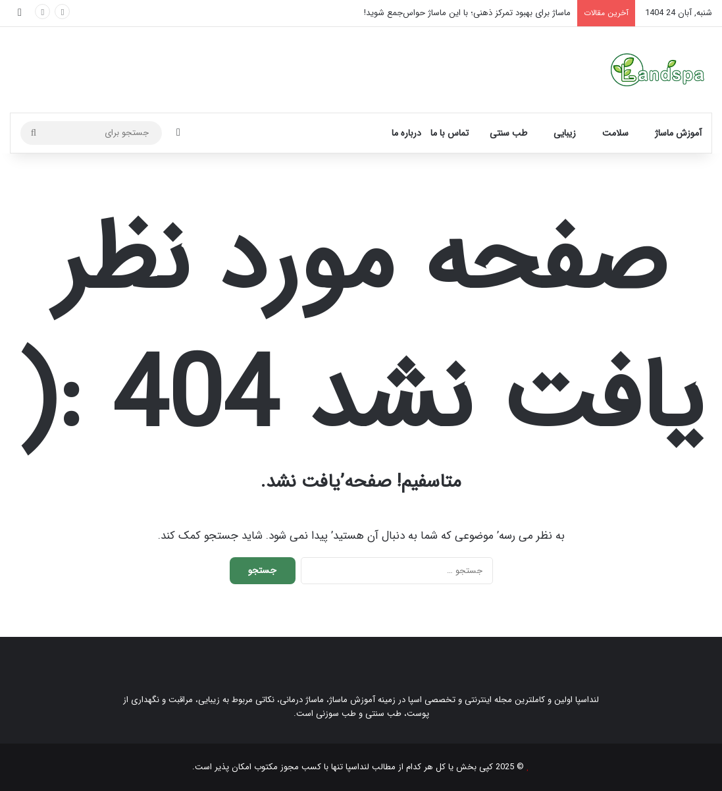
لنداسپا (357, 767)
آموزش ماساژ (678, 133)
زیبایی (565, 133)
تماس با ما (449, 133)
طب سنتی (508, 133)
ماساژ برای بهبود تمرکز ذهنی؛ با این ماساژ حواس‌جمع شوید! (467, 13)
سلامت (615, 133)
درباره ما (406, 133)
